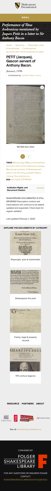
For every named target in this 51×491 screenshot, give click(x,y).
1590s (27, 162)
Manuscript (18, 162)
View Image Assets (42, 87)
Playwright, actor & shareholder (25, 259)
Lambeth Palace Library (31, 75)
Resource (20, 45)
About (40, 403)
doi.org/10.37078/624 (21, 179)
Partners (28, 403)
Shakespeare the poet (25, 298)
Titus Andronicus (22, 176)
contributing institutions (28, 429)
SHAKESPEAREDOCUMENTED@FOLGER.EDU (25, 480)
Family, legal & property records (25, 339)
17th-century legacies (25, 376)
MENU (25, 17)
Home (9, 45)
